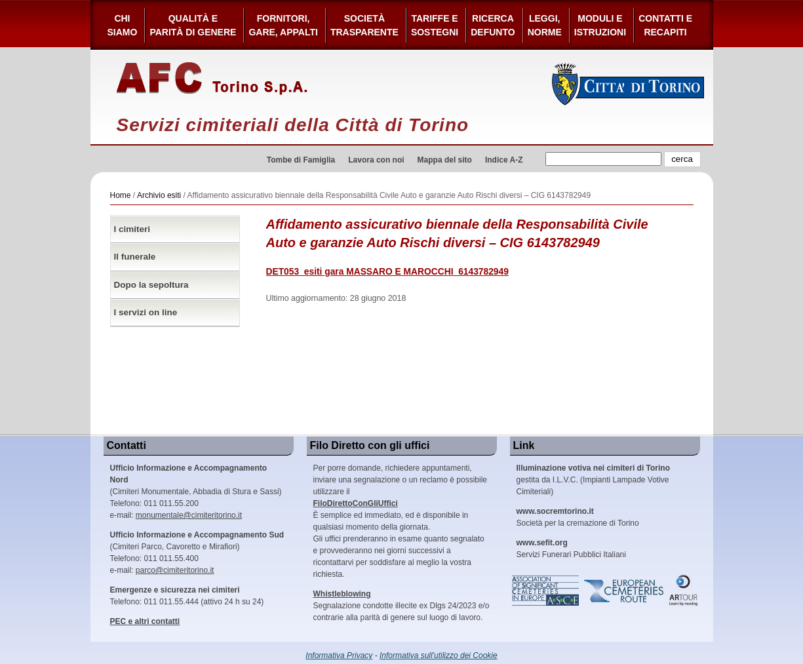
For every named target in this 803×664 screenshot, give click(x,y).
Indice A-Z (504, 160)
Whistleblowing (342, 593)
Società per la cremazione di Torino (578, 517)
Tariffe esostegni (434, 25)
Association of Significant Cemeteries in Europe (546, 590)
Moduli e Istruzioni (600, 25)
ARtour (683, 590)
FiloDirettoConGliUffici (355, 503)
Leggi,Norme (545, 25)
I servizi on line (146, 312)
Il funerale (135, 257)
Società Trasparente (364, 25)
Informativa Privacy (338, 655)
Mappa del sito (445, 160)
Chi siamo (123, 25)
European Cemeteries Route (624, 590)
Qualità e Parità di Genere (192, 25)
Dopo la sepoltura (151, 285)
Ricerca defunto (493, 25)
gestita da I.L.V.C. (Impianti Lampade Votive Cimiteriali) (593, 479)
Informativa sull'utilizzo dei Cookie (439, 655)
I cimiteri (132, 229)
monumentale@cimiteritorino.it (189, 515)
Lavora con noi (376, 160)
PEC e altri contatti (145, 621)
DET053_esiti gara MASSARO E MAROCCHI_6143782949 (387, 272)
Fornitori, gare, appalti (283, 25)
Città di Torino (628, 84)
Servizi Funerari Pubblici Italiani (571, 548)
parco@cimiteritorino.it (175, 570)
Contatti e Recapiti (665, 25)
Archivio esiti (159, 195)
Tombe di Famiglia (301, 160)
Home (120, 195)
